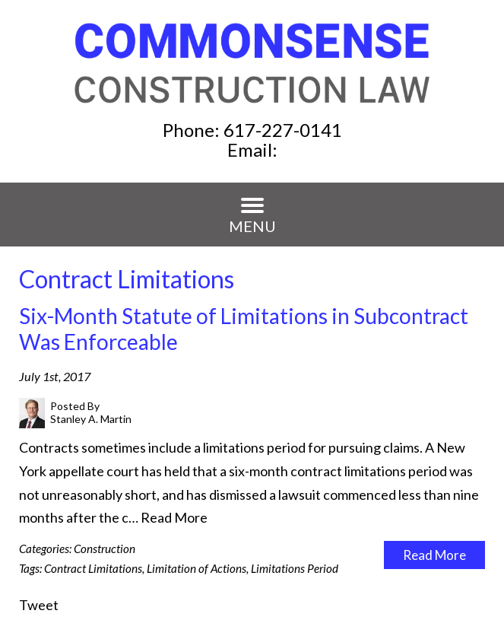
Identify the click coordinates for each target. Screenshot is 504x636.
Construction (104, 548)
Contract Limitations (93, 568)
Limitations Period (294, 568)
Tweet (39, 604)
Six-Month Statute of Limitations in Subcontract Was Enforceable (243, 329)
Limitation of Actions (196, 568)
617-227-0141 (282, 130)
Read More (174, 517)
